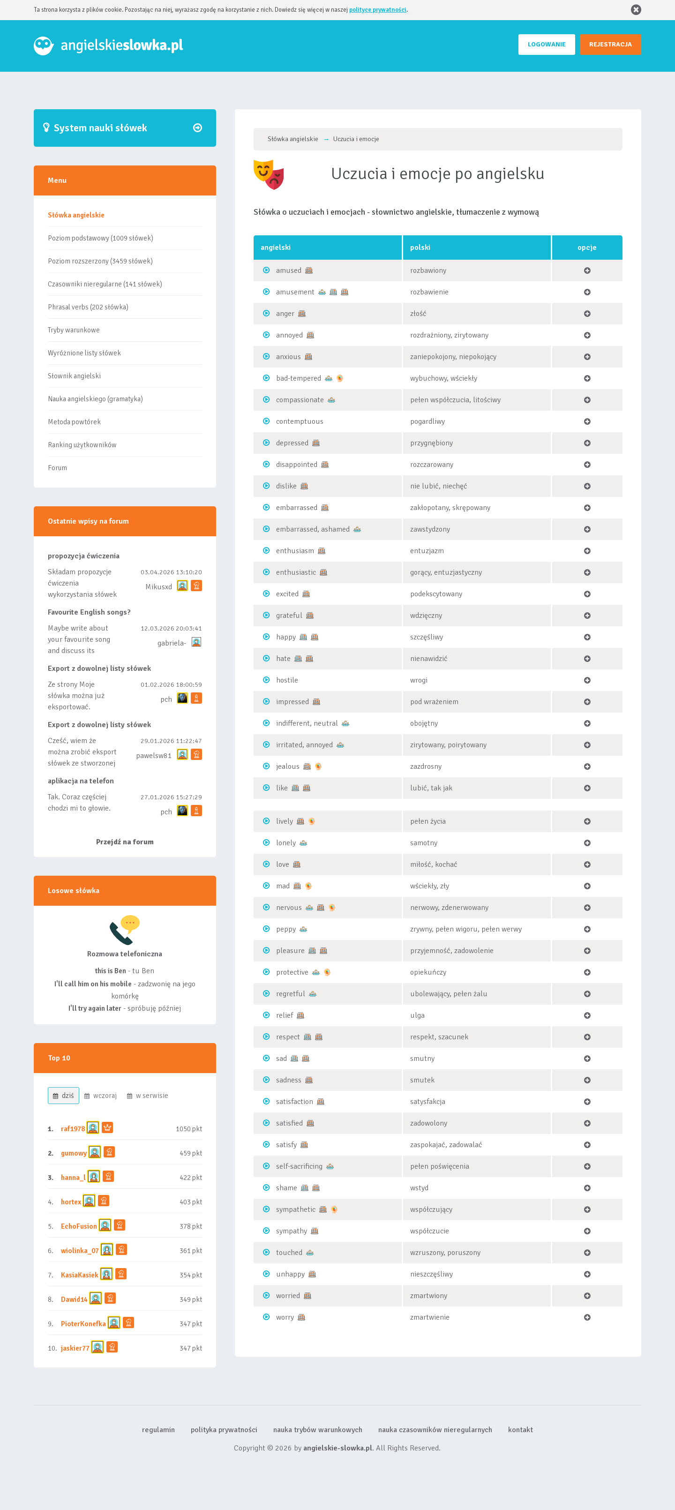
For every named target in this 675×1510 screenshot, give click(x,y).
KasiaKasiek (79, 1275)
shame (286, 1188)
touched (289, 1252)
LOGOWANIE (547, 44)
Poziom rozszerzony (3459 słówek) (100, 261)
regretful (290, 994)
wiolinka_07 (80, 1251)
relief (284, 1015)
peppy (286, 929)
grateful (289, 615)
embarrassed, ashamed (313, 529)
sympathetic (295, 1209)
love (282, 864)
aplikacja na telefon (81, 781)
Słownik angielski (74, 376)
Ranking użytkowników (82, 445)
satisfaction (294, 1101)
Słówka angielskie (76, 215)
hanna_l (73, 1177)
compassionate (300, 400)
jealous (288, 766)
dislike (286, 486)
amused (288, 270)
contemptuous (299, 421)
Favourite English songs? (89, 612)
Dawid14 (74, 1299)
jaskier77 (75, 1348)
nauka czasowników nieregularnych (435, 1430)
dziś (63, 1095)
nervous (289, 907)
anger (285, 313)
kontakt (520, 1430)
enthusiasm (295, 551)
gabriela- (172, 643)
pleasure (290, 950)
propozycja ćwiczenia (84, 556)
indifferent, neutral (307, 723)
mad (283, 886)
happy (286, 637)
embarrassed (296, 507)
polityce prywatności (377, 10)
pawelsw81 (154, 755)
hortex (71, 1202)
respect (288, 1037)
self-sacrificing (299, 1166)
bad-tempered (298, 378)
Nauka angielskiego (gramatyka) (95, 399)
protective (292, 972)
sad (281, 1058)
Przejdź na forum (125, 842)
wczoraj (100, 1095)
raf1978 (73, 1129)
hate (283, 658)
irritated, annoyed (304, 745)
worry (285, 1317)
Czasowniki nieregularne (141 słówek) (105, 284)
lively (284, 821)
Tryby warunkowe (74, 330)
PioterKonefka (83, 1324)
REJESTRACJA (610, 44)
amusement (295, 292)
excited (287, 594)
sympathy (291, 1231)
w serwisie (147, 1095)
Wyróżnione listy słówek (84, 353)
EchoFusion (79, 1226)
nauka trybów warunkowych (317, 1430)
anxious (288, 356)
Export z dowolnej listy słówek (99, 668)
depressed (292, 443)
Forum (57, 468)
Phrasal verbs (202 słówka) (88, 307)
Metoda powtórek (74, 422)
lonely (286, 843)
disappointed (296, 464)
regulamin (158, 1430)
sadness (288, 1080)
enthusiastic (296, 572)
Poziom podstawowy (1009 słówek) (100, 238)
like (282, 788)
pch (166, 699)
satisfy (286, 1144)
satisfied (289, 1123)
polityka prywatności (224, 1430)
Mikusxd (158, 587)
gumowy (74, 1153)
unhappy (290, 1274)
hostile (287, 680)
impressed (292, 701)
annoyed (289, 335)
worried (288, 1295)
